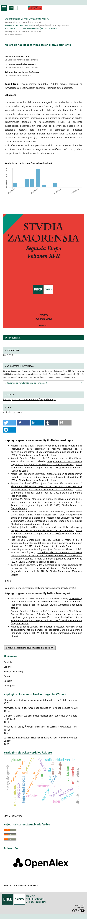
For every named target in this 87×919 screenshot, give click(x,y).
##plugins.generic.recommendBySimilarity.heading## (39, 440)
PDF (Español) (14, 337)
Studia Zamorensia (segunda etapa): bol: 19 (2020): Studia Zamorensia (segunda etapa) (46, 453)
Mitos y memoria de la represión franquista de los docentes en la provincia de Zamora (46, 566)
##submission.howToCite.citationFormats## (26, 382)
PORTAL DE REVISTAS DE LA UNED (21, 885)
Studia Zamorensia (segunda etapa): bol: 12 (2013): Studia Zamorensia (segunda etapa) (46, 533)
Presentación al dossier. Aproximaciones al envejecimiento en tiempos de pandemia (46, 628)
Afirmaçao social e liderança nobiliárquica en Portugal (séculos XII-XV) (41, 707)
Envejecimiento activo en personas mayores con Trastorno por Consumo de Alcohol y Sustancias (46, 517)
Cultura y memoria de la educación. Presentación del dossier (46, 541)
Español (8, 666)
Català (7, 676)
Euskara (8, 680)
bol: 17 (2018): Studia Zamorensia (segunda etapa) (31, 28)
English (8, 662)
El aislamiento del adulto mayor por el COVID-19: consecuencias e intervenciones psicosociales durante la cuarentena (46, 486)
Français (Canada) (13, 671)
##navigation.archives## (18, 25)
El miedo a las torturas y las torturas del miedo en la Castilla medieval (40, 699)
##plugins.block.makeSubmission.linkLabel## (29, 647)
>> (11, 580)
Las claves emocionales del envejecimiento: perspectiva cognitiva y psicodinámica (46, 500)
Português (9, 685)
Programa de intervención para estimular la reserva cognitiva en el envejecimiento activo (46, 448)
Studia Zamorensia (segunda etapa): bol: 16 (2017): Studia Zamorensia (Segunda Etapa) (46, 467)
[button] (9, 422)
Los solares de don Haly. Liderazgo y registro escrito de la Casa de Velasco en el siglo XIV (46, 529)
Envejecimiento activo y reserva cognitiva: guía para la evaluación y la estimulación (46, 463)
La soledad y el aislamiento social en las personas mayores (46, 600)
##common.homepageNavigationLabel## (27, 19)
